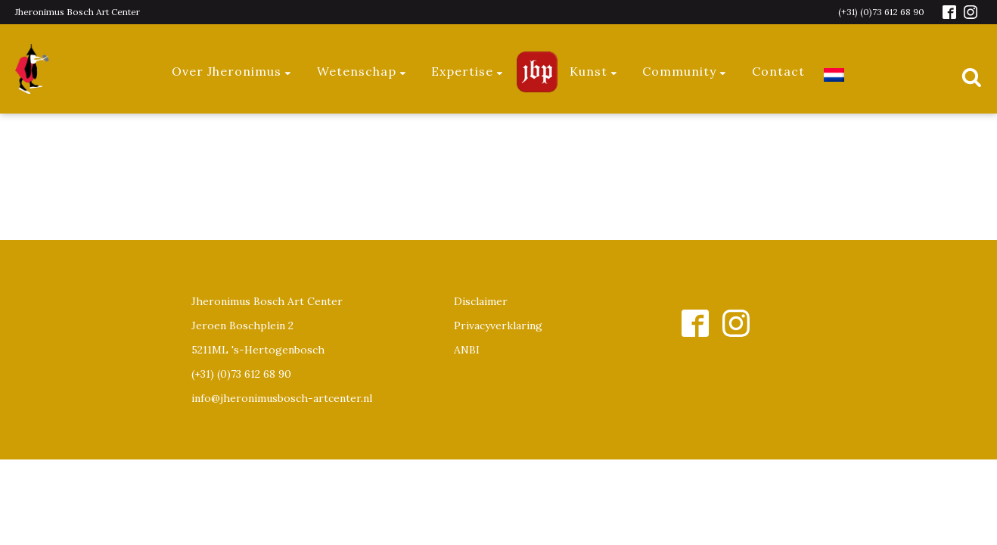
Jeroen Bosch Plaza (537, 71)
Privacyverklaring (498, 325)
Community (685, 71)
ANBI (467, 350)
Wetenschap (362, 71)
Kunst (594, 71)
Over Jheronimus (232, 71)
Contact (778, 71)
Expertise (468, 71)
